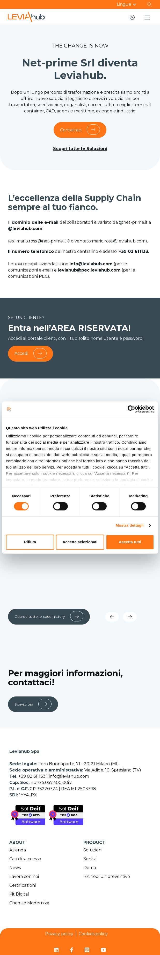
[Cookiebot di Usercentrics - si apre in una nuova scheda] (131, 409)
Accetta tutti (130, 542)
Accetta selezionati (79, 542)
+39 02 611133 (32, 776)
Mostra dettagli (129, 525)
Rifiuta (30, 542)
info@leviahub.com (69, 776)
